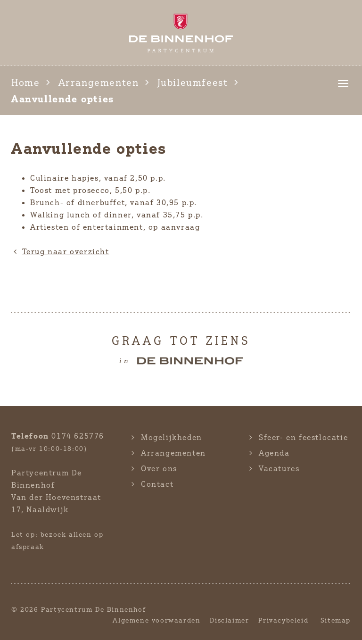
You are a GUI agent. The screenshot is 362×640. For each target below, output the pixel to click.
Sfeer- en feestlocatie (303, 437)
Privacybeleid (283, 620)
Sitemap (336, 620)
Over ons (159, 468)
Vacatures (279, 468)
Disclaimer (229, 620)
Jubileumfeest (192, 82)
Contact (157, 484)
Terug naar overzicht (60, 251)
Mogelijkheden (171, 437)
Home (25, 82)
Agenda (274, 452)
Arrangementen (98, 82)
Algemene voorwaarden (156, 620)
